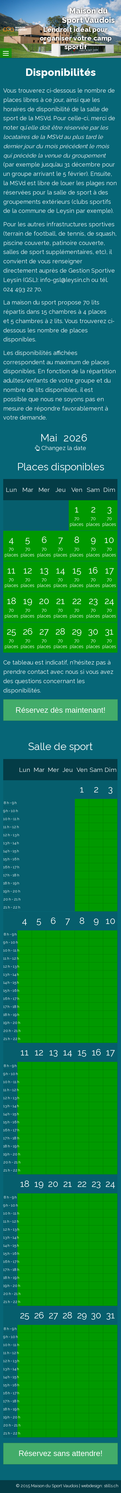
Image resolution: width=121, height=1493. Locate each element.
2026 (74, 438)
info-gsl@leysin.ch (65, 279)
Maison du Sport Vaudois (88, 15)
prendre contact (26, 671)
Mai (50, 438)
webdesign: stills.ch (99, 1485)
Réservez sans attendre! (60, 1453)
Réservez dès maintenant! (60, 710)
